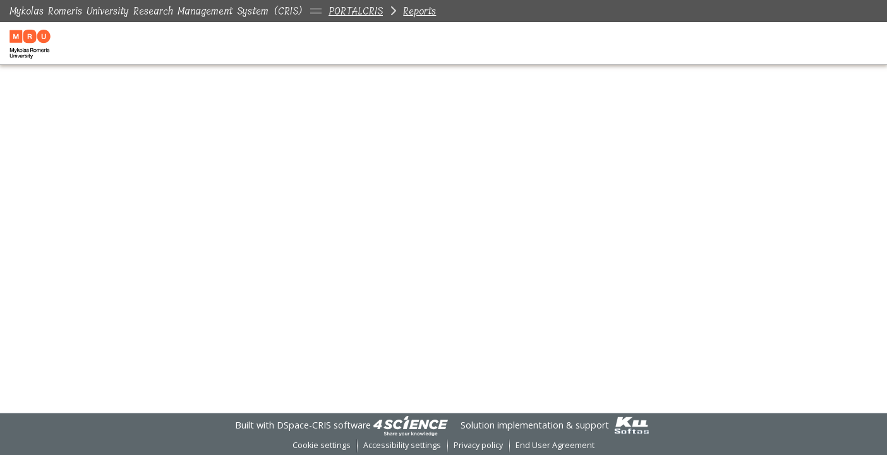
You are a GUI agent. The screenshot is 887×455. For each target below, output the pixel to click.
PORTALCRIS (356, 11)
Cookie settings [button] (322, 445)
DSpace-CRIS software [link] (324, 425)
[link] (410, 425)
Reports (419, 11)
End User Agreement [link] (555, 445)
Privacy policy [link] (478, 445)
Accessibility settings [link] (402, 445)
